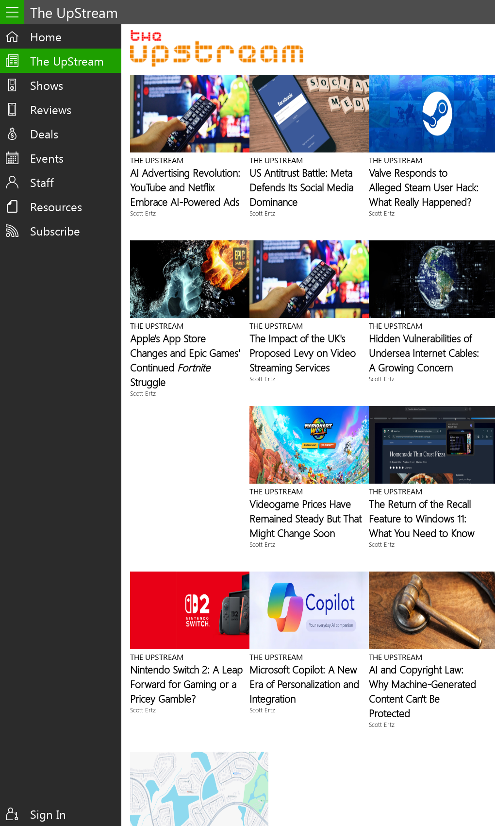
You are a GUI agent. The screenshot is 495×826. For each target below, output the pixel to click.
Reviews (50, 109)
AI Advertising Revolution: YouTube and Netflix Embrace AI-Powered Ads (185, 187)
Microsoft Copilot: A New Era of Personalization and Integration (304, 684)
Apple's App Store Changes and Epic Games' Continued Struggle (185, 360)
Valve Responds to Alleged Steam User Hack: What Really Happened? (423, 187)
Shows (46, 85)
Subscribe (55, 230)
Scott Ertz (143, 213)
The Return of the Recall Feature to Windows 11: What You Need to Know (421, 518)
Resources (56, 206)
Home (46, 36)
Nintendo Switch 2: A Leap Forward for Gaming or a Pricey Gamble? (186, 684)
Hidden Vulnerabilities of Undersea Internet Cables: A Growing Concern (424, 352)
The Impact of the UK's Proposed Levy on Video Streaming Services (302, 352)
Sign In (48, 814)
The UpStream (67, 60)
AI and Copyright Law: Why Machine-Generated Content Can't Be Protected (422, 691)
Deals (44, 133)
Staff (42, 182)
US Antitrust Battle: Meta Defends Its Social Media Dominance (301, 187)
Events (47, 158)
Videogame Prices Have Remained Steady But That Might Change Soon (305, 518)
